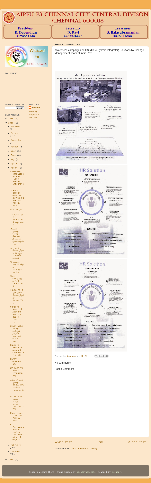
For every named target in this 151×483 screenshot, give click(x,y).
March (14, 168)
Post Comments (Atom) (84, 449)
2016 (11, 119)
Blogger (116, 472)
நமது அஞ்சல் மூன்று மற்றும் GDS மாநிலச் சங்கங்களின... (17, 386)
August (15, 147)
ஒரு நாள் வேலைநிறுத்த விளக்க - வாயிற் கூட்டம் (17, 253)
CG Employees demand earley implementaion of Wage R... (17, 432)
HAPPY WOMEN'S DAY (15, 361)
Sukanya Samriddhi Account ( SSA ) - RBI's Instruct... (17, 314)
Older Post (137, 442)
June (14, 155)
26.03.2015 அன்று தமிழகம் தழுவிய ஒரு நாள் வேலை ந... (16, 333)
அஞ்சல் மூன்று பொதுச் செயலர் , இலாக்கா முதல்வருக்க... (17, 236)
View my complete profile (34, 115)
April (14, 164)
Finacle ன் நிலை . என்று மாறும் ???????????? (17, 402)
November (16, 127)
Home (100, 442)
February (16, 445)
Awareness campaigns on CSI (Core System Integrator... (17, 179)
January (15, 452)
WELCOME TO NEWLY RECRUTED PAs (16, 372)
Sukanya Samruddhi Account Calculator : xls (17, 350)
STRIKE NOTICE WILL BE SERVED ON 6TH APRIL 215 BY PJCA (17, 198)
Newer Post (63, 442)
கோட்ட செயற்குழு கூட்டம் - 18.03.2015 (17, 281)
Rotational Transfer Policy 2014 (16, 417)
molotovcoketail (86, 472)
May (13, 159)
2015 (11, 123)
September (16, 140)
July (14, 151)
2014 (11, 459)
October (15, 133)
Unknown (36, 108)
